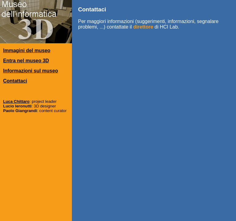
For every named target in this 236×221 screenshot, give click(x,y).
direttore (143, 26)
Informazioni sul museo (30, 70)
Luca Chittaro (16, 101)
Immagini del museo (26, 50)
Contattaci (15, 80)
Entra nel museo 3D (26, 60)
